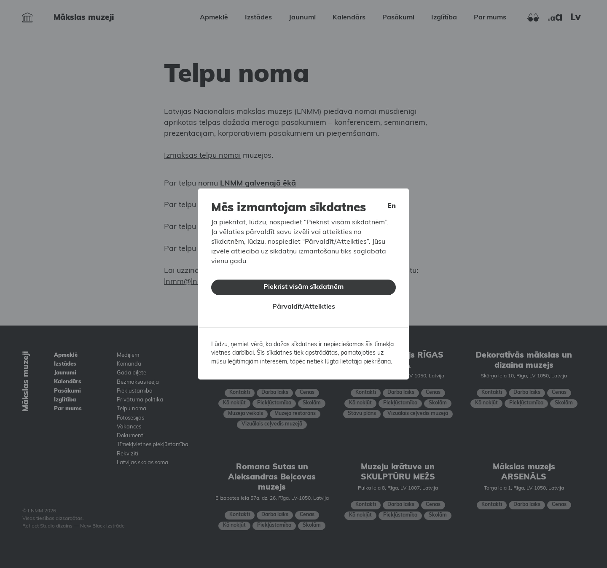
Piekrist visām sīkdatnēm (303, 287)
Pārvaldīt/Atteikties (303, 307)
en (391, 206)
